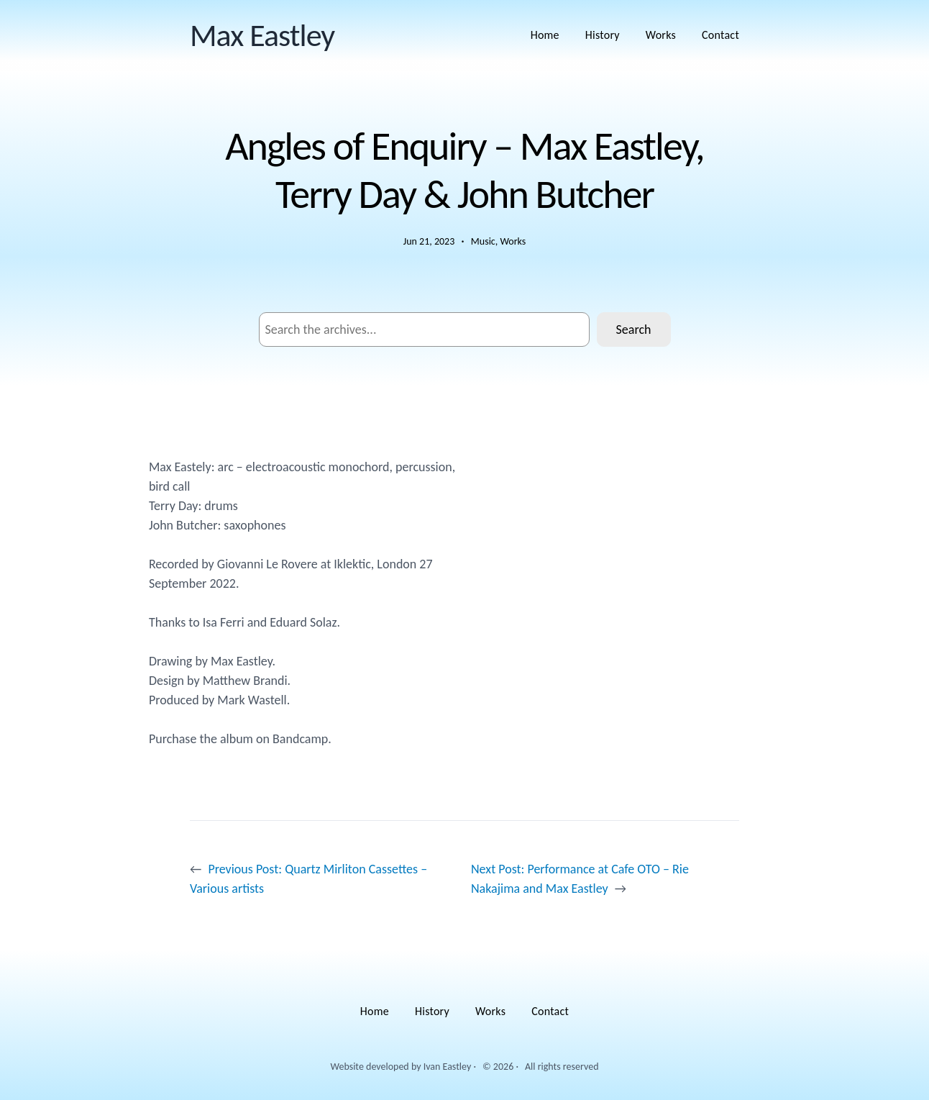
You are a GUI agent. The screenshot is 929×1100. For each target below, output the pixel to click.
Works (513, 241)
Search (633, 329)
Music (483, 241)
